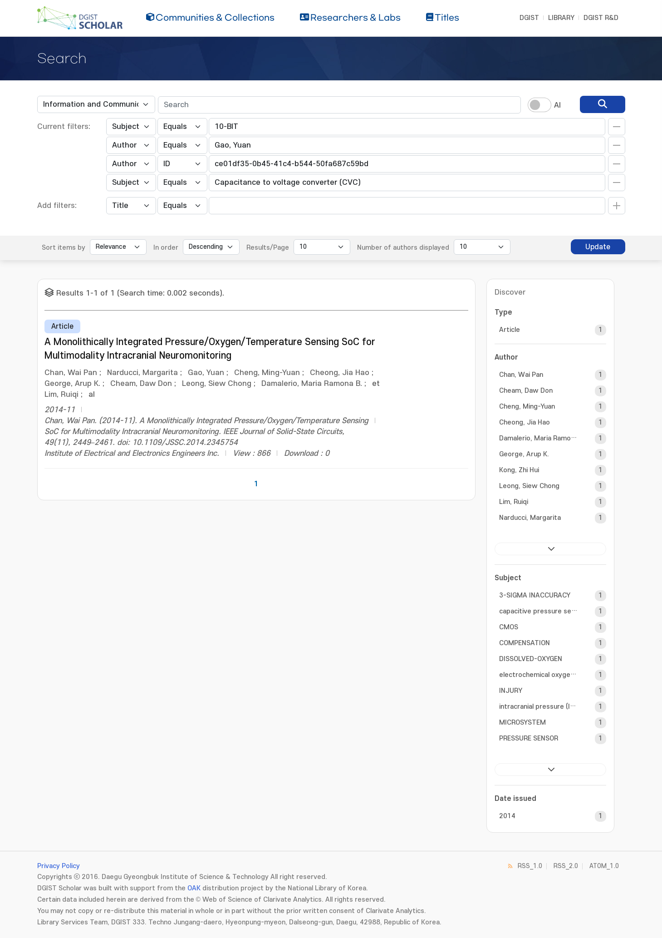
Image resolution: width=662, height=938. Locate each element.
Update (597, 247)
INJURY (510, 691)
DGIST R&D (601, 18)
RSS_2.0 (566, 866)
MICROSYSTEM (522, 722)
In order (165, 248)
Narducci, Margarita (530, 518)
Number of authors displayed (403, 248)
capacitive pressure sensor (539, 611)
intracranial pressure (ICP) (539, 707)
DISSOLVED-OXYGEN (530, 659)
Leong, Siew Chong (529, 486)
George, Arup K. (524, 454)
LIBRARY (561, 18)
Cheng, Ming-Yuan (527, 406)
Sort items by (63, 248)
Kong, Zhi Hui (519, 470)
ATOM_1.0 (604, 866)
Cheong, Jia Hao (524, 422)
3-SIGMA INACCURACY (534, 595)
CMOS (508, 627)
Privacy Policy (58, 866)
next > (550, 549)
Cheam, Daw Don (526, 391)
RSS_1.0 (530, 866)
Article (509, 330)
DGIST (529, 18)
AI (557, 105)
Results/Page (267, 248)
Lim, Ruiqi (513, 502)
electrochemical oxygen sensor (539, 675)
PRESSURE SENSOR (528, 738)
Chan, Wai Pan (521, 375)
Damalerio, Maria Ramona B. (539, 438)
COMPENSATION (524, 643)
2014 (507, 816)
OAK (194, 888)
